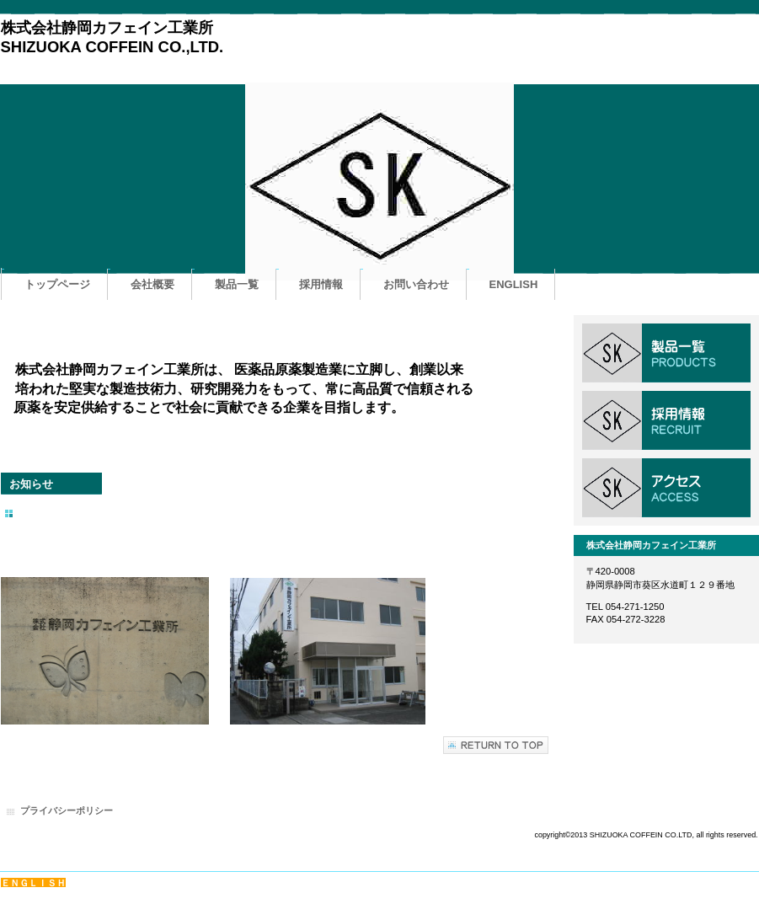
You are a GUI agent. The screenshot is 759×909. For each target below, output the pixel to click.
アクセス (666, 487)
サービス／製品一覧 (666, 352)
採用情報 (666, 420)
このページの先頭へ (495, 745)
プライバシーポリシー (66, 810)
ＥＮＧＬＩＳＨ (33, 883)
